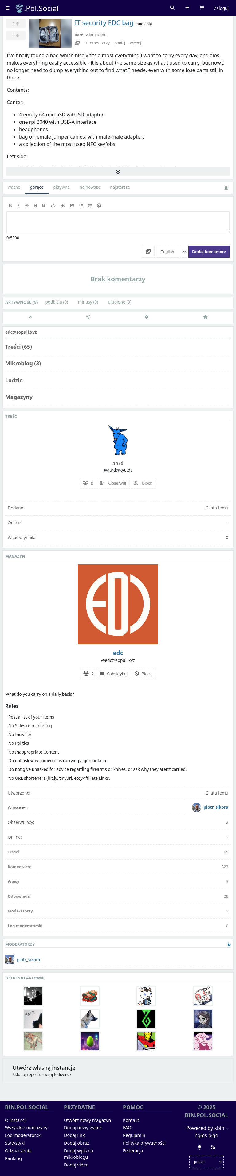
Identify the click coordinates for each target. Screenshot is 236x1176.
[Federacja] (88, 317)
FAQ (127, 1127)
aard (79, 35)
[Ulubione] (16, 23)
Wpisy (13, 881)
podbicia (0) (56, 302)
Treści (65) (18, 346)
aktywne (61, 187)
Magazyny (19, 397)
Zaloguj (221, 8)
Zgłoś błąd (206, 1135)
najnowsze (90, 187)
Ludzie (14, 380)
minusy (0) (88, 302)
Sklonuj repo (24, 1074)
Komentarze (20, 866)
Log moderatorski (25, 925)
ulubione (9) (119, 302)
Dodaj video (76, 1165)
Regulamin (134, 1135)
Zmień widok (226, 188)
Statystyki (15, 1143)
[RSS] (213, 1147)
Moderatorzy (20, 911)
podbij (120, 43)
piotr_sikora (210, 807)
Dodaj (187, 8)
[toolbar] (118, 205)
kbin (219, 1128)
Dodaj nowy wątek (83, 1127)
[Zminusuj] (16, 35)
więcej (135, 43)
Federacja (133, 1151)
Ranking (13, 1158)
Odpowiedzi (19, 896)
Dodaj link (74, 1135)
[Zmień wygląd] (199, 1147)
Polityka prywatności (144, 1143)
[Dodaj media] (148, 252)
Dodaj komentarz (209, 251)
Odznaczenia (18, 1151)
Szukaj (172, 8)
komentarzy (97, 43)
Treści (13, 852)
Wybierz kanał (202, 8)
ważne (14, 187)
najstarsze (120, 187)
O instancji (16, 1120)
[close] (30, 317)
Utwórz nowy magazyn (87, 1120)
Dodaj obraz (76, 1143)
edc (118, 653)
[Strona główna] (205, 317)
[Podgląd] (77, 43)
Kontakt (131, 1120)
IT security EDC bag (104, 22)
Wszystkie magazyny (26, 1127)
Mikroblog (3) (23, 363)
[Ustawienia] (147, 317)
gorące (37, 187)
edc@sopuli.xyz (21, 332)
